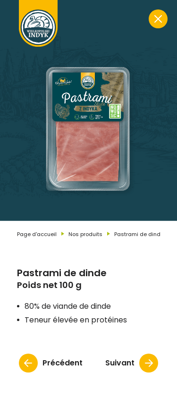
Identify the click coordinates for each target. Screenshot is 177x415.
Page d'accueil (37, 234)
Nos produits (85, 234)
